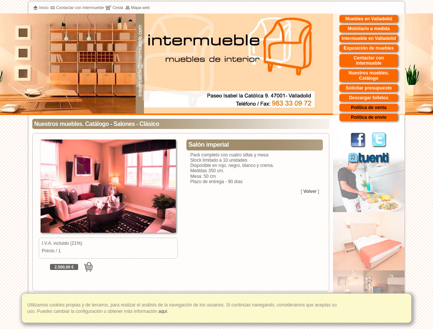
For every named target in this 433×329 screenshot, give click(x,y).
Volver (309, 191)
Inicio (40, 7)
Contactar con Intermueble (77, 7)
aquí (162, 311)
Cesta (114, 7)
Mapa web (137, 7)
